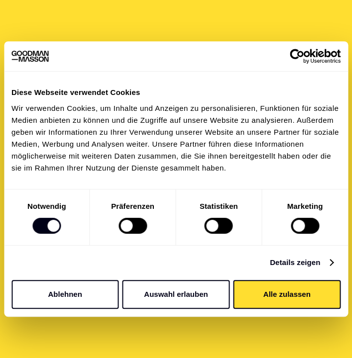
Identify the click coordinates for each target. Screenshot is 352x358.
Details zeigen (295, 262)
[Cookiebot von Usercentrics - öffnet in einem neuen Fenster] (297, 56)
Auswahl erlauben (176, 294)
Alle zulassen (287, 294)
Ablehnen (65, 294)
